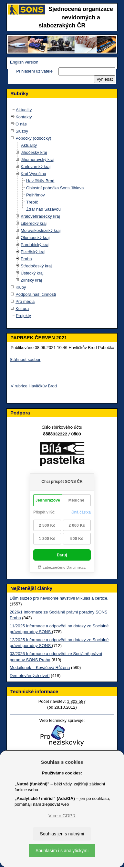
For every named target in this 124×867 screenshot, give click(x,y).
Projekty (23, 315)
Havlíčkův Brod (40, 180)
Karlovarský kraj (35, 166)
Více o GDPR (62, 815)
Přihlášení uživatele (34, 71)
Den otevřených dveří (30, 675)
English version (24, 62)
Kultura (22, 308)
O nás (21, 124)
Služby (22, 131)
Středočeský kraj (36, 266)
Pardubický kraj (35, 244)
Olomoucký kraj (35, 237)
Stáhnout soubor (25, 359)
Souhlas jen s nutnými (62, 833)
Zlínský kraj (31, 280)
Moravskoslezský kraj (41, 230)
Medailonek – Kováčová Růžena (40, 667)
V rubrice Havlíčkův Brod (34, 386)
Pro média (25, 301)
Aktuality (24, 109)
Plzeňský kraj (33, 251)
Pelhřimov (35, 195)
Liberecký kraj (33, 223)
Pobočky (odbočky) (33, 138)
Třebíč (32, 202)
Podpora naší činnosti (36, 294)
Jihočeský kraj (34, 152)
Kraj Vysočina (33, 173)
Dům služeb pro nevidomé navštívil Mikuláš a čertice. (59, 598)
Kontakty (24, 117)
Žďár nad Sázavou (43, 209)
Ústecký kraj (32, 273)
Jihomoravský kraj (37, 159)
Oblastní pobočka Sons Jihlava (55, 187)
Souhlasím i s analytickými (62, 850)
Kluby (21, 287)
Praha (26, 258)
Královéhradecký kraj (40, 216)
